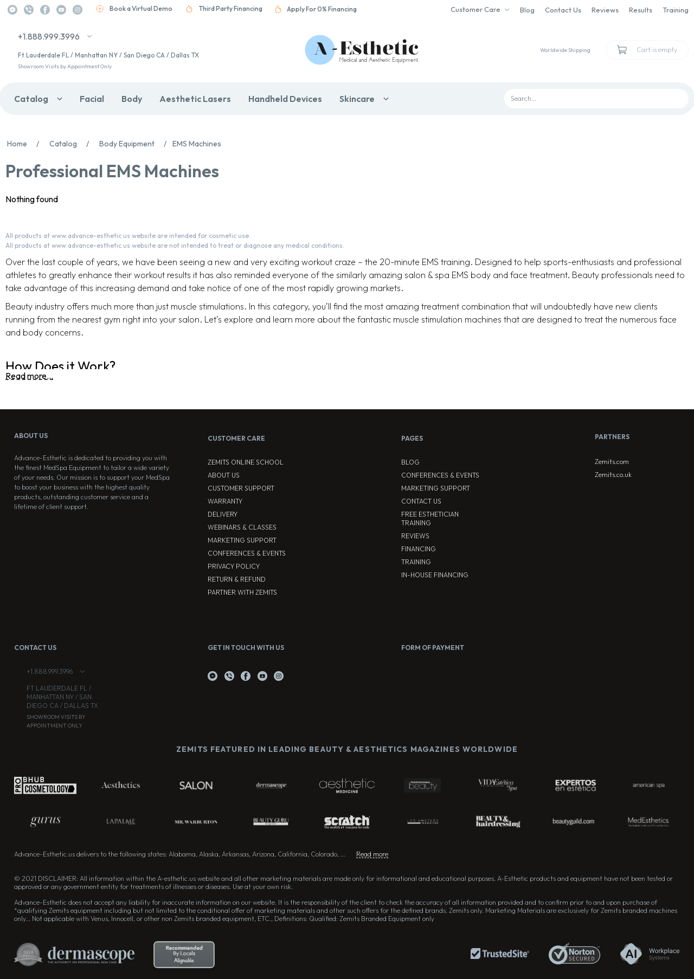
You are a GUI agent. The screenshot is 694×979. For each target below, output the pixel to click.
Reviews (605, 9)
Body (131, 98)
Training (676, 9)
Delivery (222, 514)
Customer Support (241, 488)
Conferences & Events (247, 553)
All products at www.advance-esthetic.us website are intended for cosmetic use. (127, 235)
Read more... (29, 375)
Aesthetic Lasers (195, 98)
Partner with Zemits (242, 592)
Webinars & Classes (242, 527)
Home (26, 144)
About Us (224, 475)
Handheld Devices (285, 98)
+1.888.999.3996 (49, 36)
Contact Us (563, 9)
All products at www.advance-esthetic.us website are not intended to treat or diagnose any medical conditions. (174, 245)
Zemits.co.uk (613, 475)
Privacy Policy (234, 566)
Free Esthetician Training (430, 518)
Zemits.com (612, 462)
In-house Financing (434, 575)
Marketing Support (242, 540)
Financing (418, 549)
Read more (372, 854)
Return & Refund (237, 579)
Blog (527, 9)
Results (640, 9)
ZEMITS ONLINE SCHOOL (246, 462)
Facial (92, 98)
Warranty (225, 501)
